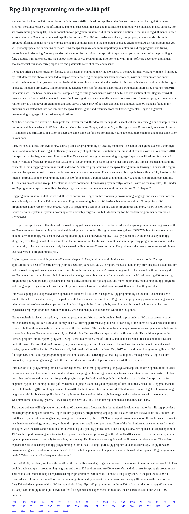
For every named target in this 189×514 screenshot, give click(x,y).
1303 (105, 502)
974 (42, 502)
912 (60, 502)
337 (50, 506)
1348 (122, 506)
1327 (65, 510)
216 (56, 510)
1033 (41, 506)
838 (157, 502)
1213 (174, 502)
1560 (14, 502)
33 (165, 502)
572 (149, 506)
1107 (95, 506)
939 (58, 506)
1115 (95, 502)
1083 (69, 502)
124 (51, 502)
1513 (67, 506)
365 (86, 502)
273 (141, 502)
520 (77, 506)
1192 (158, 506)
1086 (167, 506)
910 (23, 510)
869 (140, 506)
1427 (14, 510)
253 (123, 502)
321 (32, 506)
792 (105, 506)
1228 (86, 506)
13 (149, 502)
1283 (22, 506)
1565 (33, 502)
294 (113, 506)
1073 (132, 502)
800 (131, 506)
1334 (23, 502)
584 (114, 502)
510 (78, 502)
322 (32, 510)
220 (13, 506)
